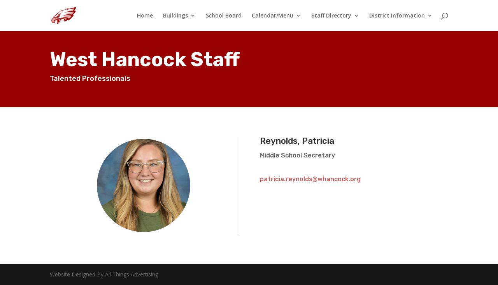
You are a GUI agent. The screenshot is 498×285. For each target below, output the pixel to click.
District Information (397, 16)
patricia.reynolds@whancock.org (310, 179)
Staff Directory (331, 16)
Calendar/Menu (272, 16)
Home (145, 16)
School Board (224, 16)
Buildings (175, 16)
